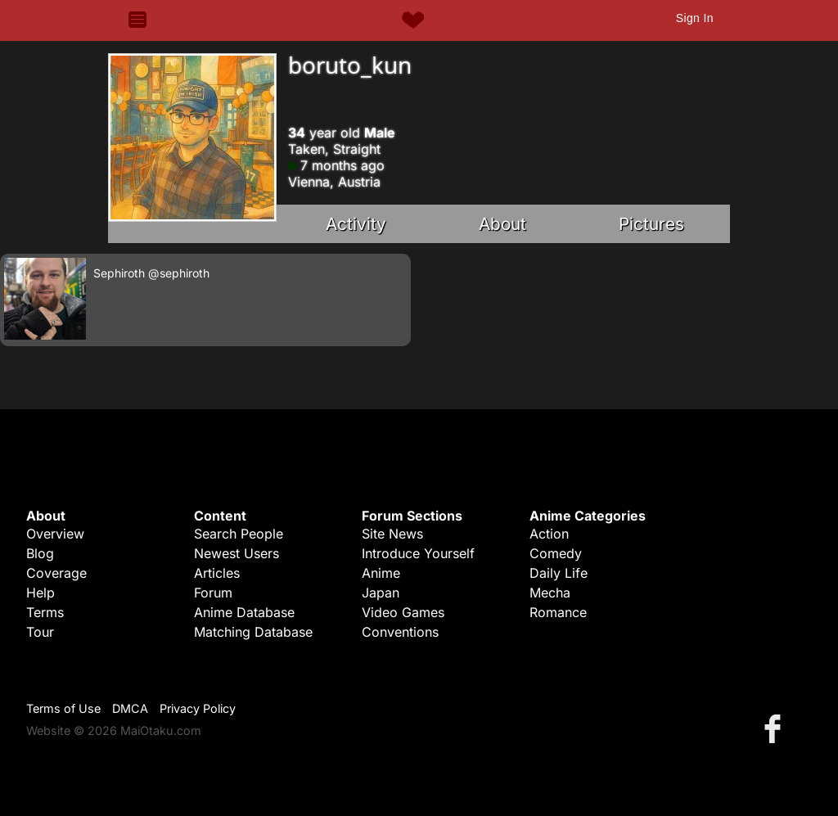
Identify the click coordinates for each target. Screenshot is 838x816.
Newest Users (236, 553)
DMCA (130, 708)
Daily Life (558, 573)
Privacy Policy (198, 708)
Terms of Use (63, 708)
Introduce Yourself (418, 553)
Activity (356, 224)
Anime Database (244, 612)
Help (40, 592)
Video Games (403, 612)
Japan (380, 592)
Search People (238, 533)
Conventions (400, 632)
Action (549, 533)
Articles (217, 573)
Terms (45, 612)
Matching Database (253, 632)
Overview (55, 533)
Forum (213, 592)
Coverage (56, 573)
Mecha (549, 592)
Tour (40, 632)
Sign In (695, 18)
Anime (381, 573)
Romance (558, 612)
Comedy (555, 553)
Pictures (651, 224)
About (502, 224)
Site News (392, 533)
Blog (40, 553)
